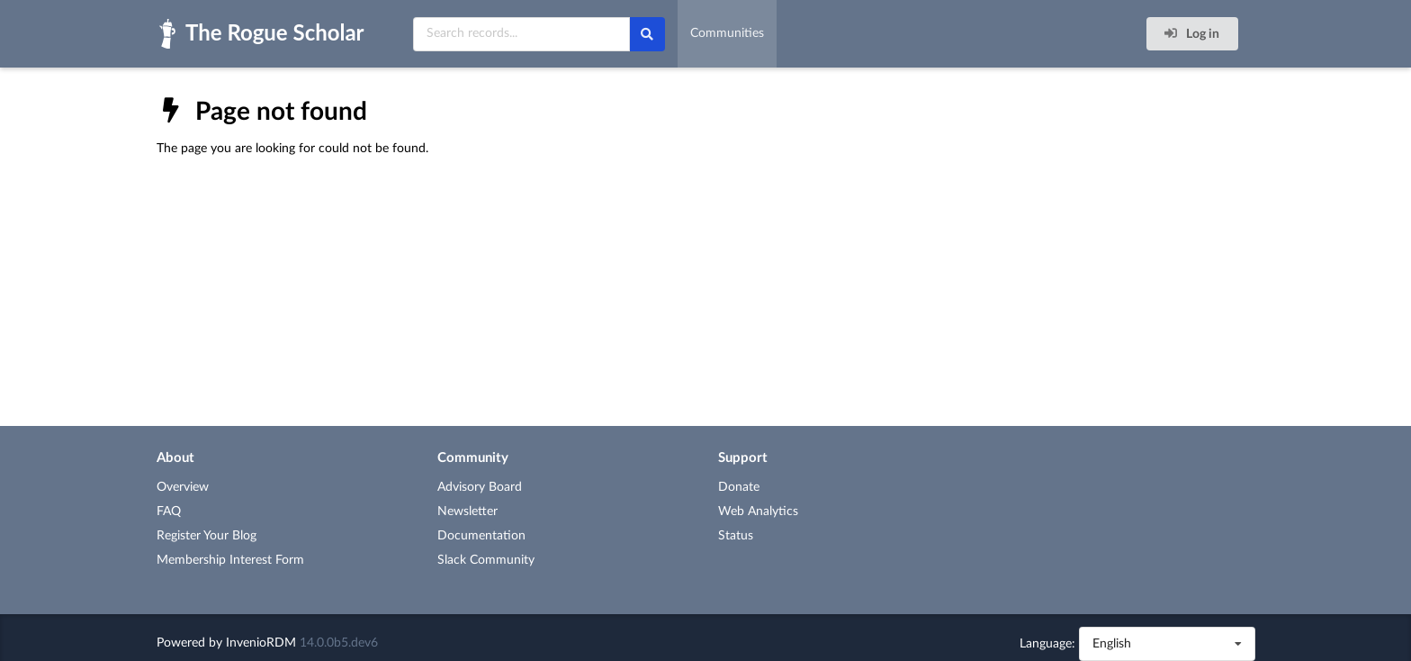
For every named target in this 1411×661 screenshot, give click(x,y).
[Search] (647, 34)
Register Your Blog (206, 536)
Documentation (481, 536)
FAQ (169, 511)
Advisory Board (479, 487)
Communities (727, 33)
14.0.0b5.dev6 (339, 643)
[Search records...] (521, 34)
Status (735, 536)
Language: (1047, 644)
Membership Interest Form (230, 560)
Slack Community (486, 560)
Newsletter (467, 511)
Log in (1191, 34)
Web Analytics (758, 511)
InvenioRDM (261, 643)
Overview (183, 487)
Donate (738, 487)
